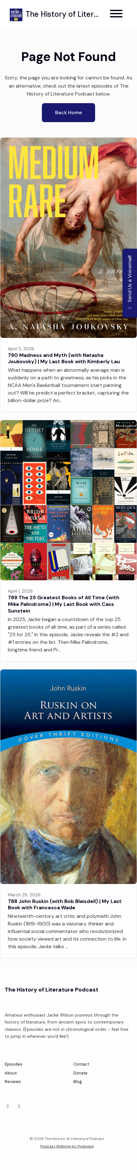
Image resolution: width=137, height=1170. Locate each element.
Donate (80, 1073)
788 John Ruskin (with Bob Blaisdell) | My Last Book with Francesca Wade (65, 904)
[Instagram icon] (19, 1106)
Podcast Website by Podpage (67, 1146)
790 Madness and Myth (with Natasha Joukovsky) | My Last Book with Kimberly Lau (64, 358)
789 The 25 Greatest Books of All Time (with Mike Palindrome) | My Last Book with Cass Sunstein (63, 604)
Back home (68, 112)
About (11, 1073)
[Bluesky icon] (8, 1106)
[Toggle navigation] (116, 14)
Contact (81, 1064)
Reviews (13, 1081)
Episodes (13, 1064)
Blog (77, 1081)
